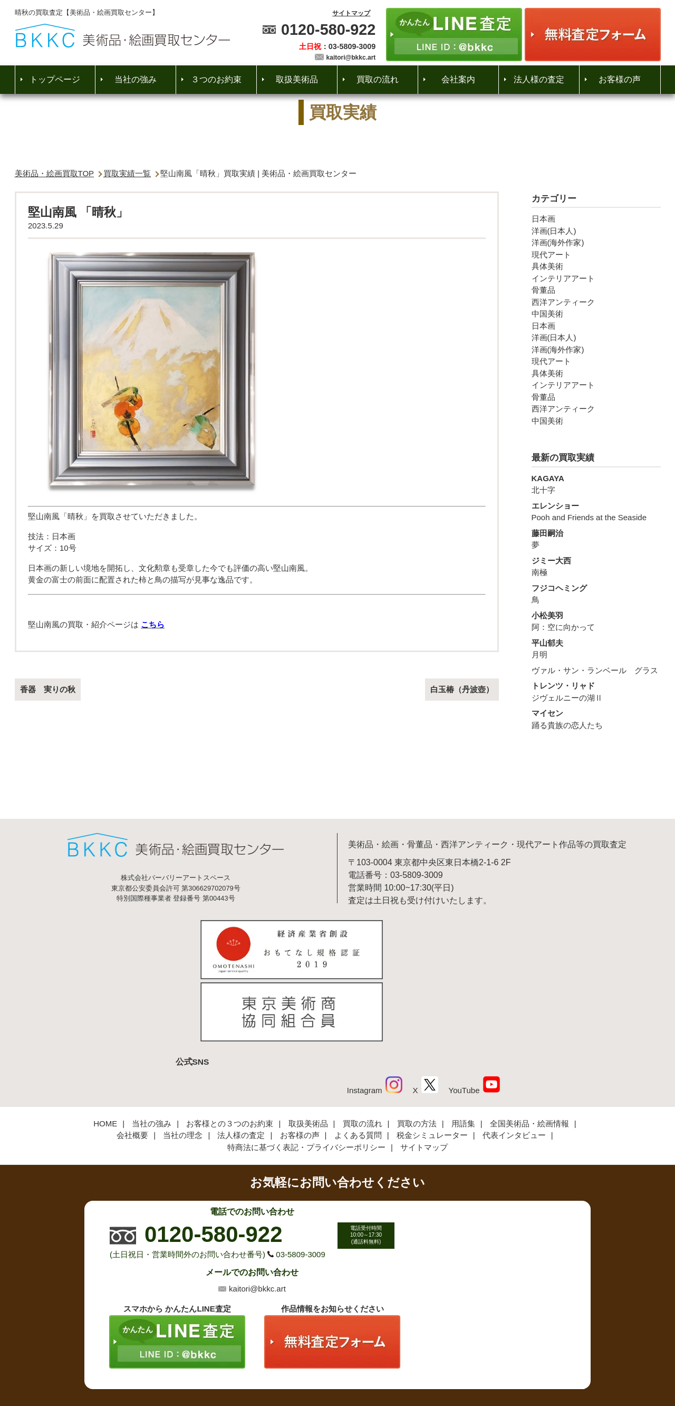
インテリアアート (563, 278)
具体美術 (547, 266)
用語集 (463, 1053)
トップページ (55, 79)
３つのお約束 (216, 79)
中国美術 (547, 313)
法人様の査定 (539, 79)
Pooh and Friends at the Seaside (596, 511)
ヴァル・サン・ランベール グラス (595, 670)
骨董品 (543, 289)
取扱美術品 (297, 79)
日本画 (543, 218)
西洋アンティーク (563, 302)
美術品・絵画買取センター (320, 1366)
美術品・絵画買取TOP (54, 173)
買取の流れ (377, 79)
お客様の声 (620, 79)
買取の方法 (417, 1053)
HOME (105, 1053)
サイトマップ (351, 13)
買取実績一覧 (127, 173)
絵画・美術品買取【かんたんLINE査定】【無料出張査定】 (122, 35)
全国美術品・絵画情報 (529, 1053)
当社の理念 (182, 1064)
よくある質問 (358, 1064)
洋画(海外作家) (558, 242)
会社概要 (132, 1064)
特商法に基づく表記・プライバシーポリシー (306, 1077)
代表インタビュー (514, 1064)
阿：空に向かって (596, 621)
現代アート (551, 254)
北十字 (596, 484)
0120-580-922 (328, 29)
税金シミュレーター (432, 1064)
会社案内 (458, 79)
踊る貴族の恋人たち (596, 718)
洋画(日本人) (554, 230)
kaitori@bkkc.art (351, 57)
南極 (596, 566)
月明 (596, 648)
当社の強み (135, 79)
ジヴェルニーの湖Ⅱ (596, 691)
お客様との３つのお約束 (229, 1053)
